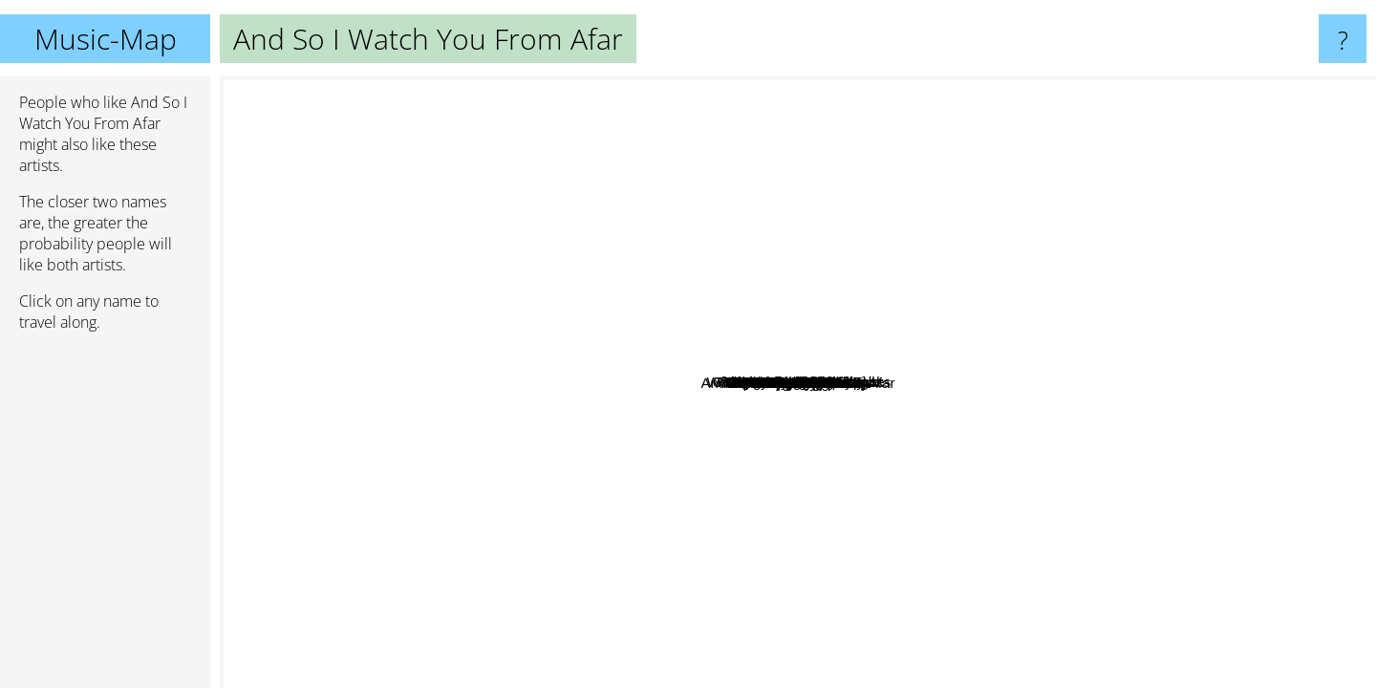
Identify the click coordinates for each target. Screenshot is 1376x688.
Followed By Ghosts (602, 352)
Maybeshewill (857, 470)
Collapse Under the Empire (777, 212)
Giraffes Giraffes (1007, 283)
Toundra (902, 642)
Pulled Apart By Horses (938, 546)
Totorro (802, 353)
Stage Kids (1008, 336)
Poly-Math (616, 572)
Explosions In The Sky (760, 637)
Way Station (562, 292)
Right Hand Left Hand (452, 347)
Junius (755, 253)
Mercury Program (1306, 433)
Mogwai (1228, 187)
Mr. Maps (1074, 507)
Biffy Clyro (270, 451)
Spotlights (637, 94)
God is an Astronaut (998, 407)
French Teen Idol (665, 278)
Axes (1219, 373)
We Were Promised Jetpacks (1215, 298)
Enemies (756, 430)
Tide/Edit (623, 486)
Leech (689, 377)
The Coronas (509, 675)
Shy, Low (1061, 161)
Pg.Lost (722, 389)
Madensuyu (413, 231)
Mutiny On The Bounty (557, 264)
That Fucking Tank (951, 224)
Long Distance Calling (810, 388)
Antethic (494, 251)
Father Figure (812, 526)
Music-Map (105, 38)
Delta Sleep (1246, 414)
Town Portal (940, 468)
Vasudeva (678, 217)
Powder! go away (449, 293)
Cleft (599, 602)
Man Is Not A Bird (690, 608)
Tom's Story (1058, 345)
